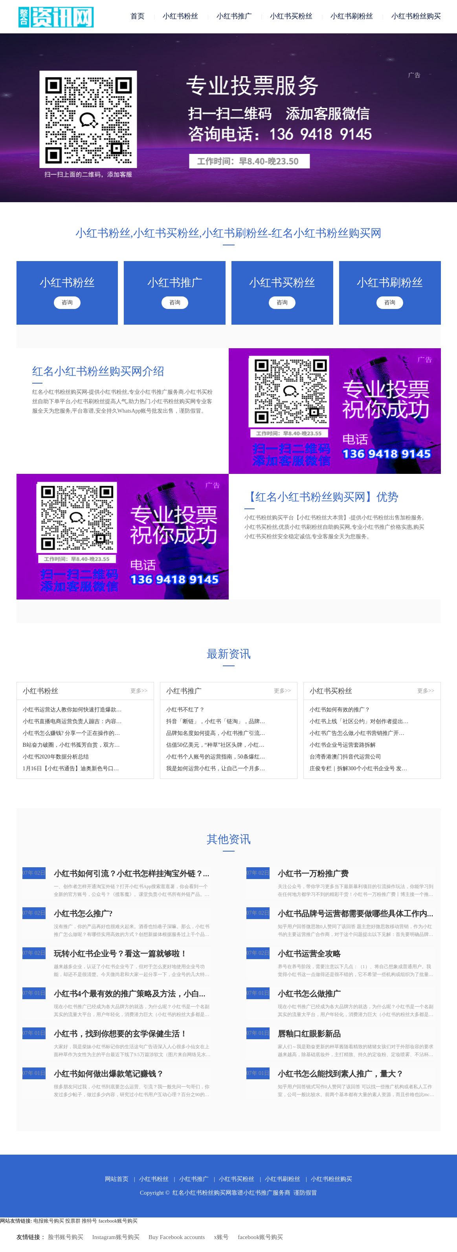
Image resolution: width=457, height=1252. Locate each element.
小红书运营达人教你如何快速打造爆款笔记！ (73, 712)
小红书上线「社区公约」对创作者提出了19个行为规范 (360, 723)
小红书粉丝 (180, 16)
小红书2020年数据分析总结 (56, 759)
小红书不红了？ (185, 712)
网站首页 (116, 1181)
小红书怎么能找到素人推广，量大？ (341, 1075)
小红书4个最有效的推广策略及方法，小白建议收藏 (142, 995)
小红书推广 (234, 16)
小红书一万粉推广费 (313, 875)
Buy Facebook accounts (177, 1239)
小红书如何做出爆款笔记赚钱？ (109, 1075)
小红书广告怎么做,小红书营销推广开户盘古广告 (360, 735)
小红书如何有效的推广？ (340, 712)
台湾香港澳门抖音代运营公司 (345, 759)
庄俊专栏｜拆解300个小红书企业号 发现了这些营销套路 (360, 770)
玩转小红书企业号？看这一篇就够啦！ (120, 955)
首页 (137, 16)
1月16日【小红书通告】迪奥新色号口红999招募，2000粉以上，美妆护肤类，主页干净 (73, 770)
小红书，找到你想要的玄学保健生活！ (120, 1035)
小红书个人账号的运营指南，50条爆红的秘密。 (216, 759)
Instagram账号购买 (115, 1239)
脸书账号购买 (65, 1239)
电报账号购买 (48, 1223)
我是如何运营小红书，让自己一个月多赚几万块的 (216, 770)
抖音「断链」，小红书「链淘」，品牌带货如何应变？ (216, 723)
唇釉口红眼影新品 (309, 1035)
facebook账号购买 (118, 1223)
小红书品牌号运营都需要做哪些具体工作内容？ (360, 915)
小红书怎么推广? (83, 915)
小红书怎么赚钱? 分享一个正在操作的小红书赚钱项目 (73, 735)
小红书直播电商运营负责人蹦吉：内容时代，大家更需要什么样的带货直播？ (73, 723)
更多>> (139, 693)
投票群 (73, 1223)
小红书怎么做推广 (309, 995)
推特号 (89, 1223)
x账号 (221, 1239)
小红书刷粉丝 (351, 16)
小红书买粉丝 (291, 16)
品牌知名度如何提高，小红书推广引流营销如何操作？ (216, 735)
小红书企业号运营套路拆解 (343, 747)
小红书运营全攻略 (309, 955)
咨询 (67, 304)
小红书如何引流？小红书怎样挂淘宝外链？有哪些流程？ (152, 875)
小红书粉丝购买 (416, 16)
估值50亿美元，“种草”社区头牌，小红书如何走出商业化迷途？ (216, 747)
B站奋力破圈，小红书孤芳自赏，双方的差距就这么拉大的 (73, 747)
